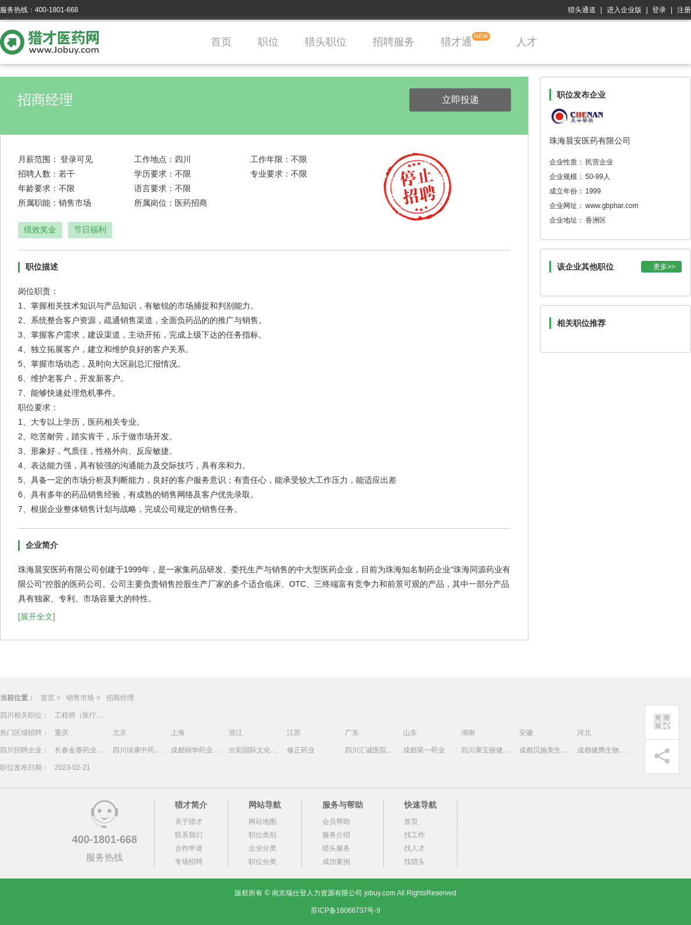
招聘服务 (394, 42)
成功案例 (336, 862)
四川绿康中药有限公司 (139, 750)
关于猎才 (189, 822)
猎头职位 (326, 42)
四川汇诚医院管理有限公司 (371, 750)
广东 (352, 733)
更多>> (664, 267)
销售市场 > (83, 698)
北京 (120, 733)
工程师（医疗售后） (81, 715)
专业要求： (270, 173)
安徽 (526, 733)
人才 (526, 42)
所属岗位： (154, 202)
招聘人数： (38, 173)
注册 (684, 10)
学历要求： (154, 173)
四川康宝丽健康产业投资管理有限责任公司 (487, 750)
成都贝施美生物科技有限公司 (545, 750)
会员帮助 (336, 822)
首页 (221, 42)
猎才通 (456, 42)
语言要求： (154, 188)
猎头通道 (582, 10)
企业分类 (262, 848)
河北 (584, 733)
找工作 (414, 835)
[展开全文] (36, 616)
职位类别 (262, 835)
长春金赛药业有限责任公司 (81, 750)
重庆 (62, 733)
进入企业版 (624, 10)
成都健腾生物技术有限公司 (603, 750)
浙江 (236, 733)
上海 (178, 733)
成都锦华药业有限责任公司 (197, 750)
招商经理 (120, 698)
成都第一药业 (424, 750)
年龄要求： (38, 188)
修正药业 (301, 750)
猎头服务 (336, 848)
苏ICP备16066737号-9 (345, 910)
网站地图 (262, 822)
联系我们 (189, 835)
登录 (659, 10)
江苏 (294, 733)
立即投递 (460, 100)
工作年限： (270, 159)
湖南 (468, 733)
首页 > (50, 698)
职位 (268, 42)
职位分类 (262, 862)
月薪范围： (38, 159)
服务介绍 (336, 835)
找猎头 (414, 862)
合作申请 (189, 848)
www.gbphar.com (611, 206)
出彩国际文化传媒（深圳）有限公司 (255, 750)
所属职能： (38, 202)
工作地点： (154, 159)
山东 (410, 733)
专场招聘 (189, 862)
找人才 (414, 848)
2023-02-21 (72, 767)
